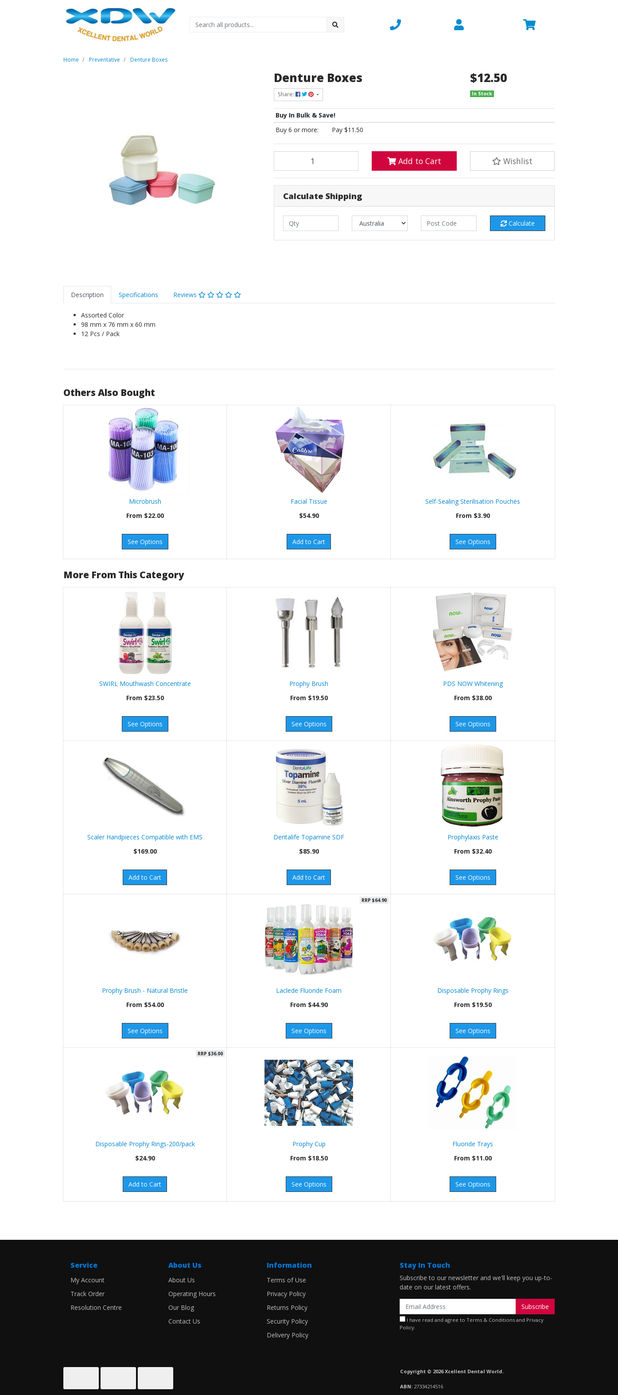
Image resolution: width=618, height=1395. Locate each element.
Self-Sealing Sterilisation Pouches (472, 501)
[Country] (380, 223)
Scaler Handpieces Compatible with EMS (144, 837)
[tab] (87, 294)
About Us (181, 1280)
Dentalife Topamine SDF (308, 837)
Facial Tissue (309, 501)
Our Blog (181, 1307)
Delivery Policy (287, 1335)
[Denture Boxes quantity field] (316, 161)
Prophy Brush (308, 683)
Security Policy (287, 1321)
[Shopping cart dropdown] (539, 24)
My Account (87, 1280)
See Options (145, 541)
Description (87, 294)
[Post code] (449, 223)
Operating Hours (192, 1293)
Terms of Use (286, 1280)
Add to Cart (414, 161)
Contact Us (184, 1321)
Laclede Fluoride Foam (309, 990)
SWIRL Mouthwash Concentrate (145, 683)
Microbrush (145, 501)
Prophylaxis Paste (472, 837)
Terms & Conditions (490, 1320)
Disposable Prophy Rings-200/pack (145, 1144)
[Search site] (335, 24)
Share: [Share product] (296, 94)
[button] (416, 24)
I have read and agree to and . (472, 1323)
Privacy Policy (286, 1293)
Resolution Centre (96, 1307)
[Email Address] (458, 1306)
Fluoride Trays (472, 1144)
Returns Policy (287, 1307)
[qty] (311, 223)
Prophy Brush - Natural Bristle (145, 990)
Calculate (518, 223)
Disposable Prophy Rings (473, 990)
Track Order (87, 1293)
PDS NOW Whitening (473, 683)
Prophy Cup (309, 1144)
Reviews (207, 294)
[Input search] (258, 24)
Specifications (138, 294)
